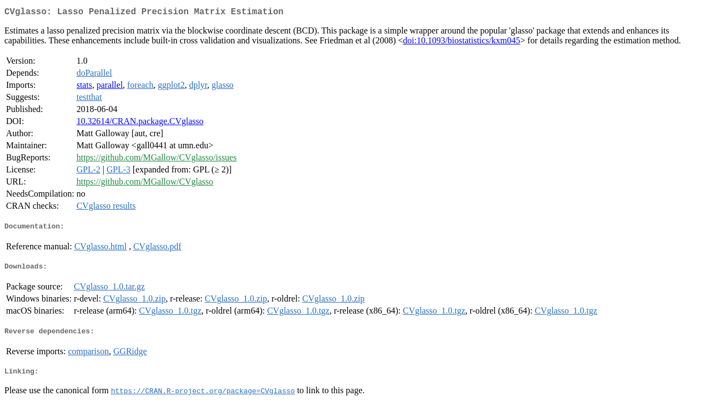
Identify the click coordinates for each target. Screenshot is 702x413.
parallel (110, 87)
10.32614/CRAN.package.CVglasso (139, 123)
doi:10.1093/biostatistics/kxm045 (461, 42)
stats (84, 87)
